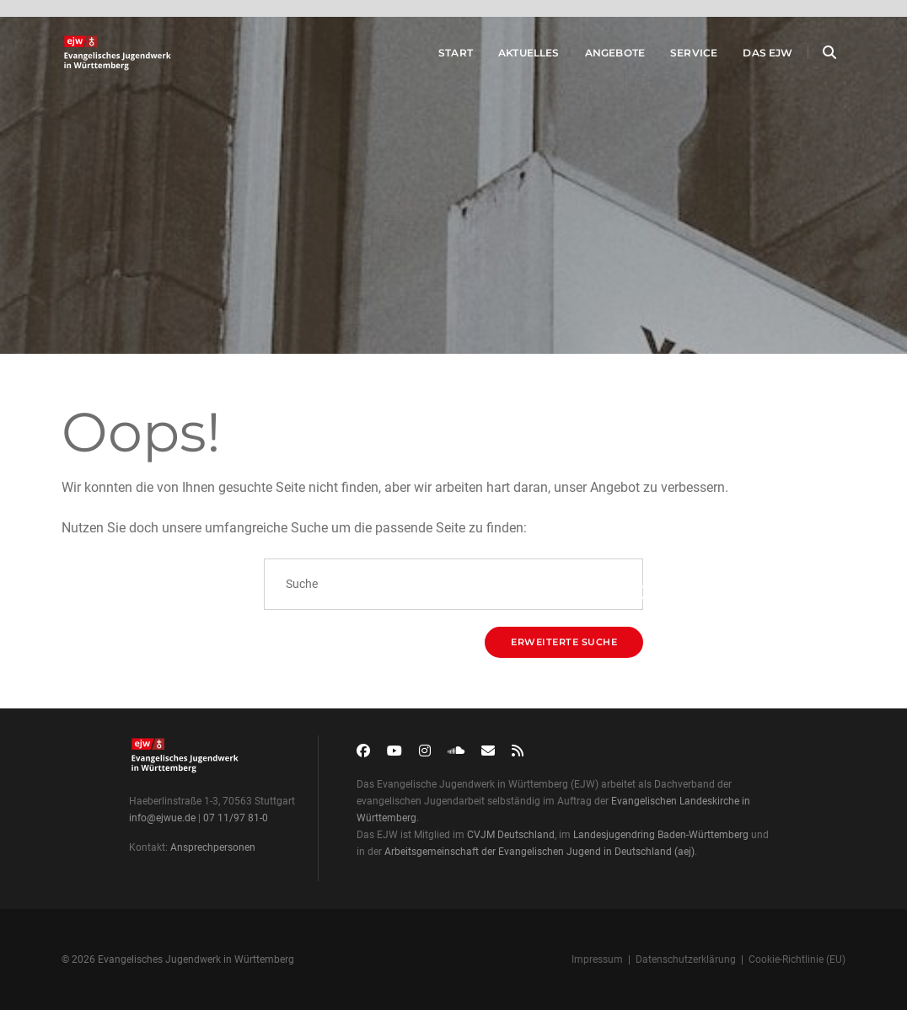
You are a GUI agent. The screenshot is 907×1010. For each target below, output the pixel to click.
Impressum (597, 959)
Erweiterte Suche (564, 642)
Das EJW (749, 57)
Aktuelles (509, 57)
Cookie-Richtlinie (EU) (797, 959)
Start (436, 57)
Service (674, 57)
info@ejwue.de (162, 818)
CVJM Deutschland (511, 835)
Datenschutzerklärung (686, 959)
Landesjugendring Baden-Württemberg (661, 835)
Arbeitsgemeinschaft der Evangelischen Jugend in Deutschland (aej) (539, 852)
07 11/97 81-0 (235, 818)
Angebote (595, 57)
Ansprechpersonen (212, 847)
